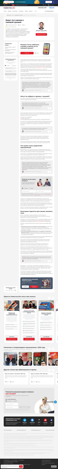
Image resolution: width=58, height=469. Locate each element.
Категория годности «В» (36, 430)
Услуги (5, 11)
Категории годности (8, 430)
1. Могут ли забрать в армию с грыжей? (10, 47)
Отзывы (26, 11)
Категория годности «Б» (21, 430)
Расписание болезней (50, 430)
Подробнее (25, 286)
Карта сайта (43, 464)
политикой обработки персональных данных (10, 78)
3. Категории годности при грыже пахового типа (10, 53)
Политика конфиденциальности (46, 460)
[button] (49, 298)
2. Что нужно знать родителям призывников (10, 50)
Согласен (20, 466)
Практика (9, 11)
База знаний (14, 11)
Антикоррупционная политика (46, 461)
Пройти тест (27, 53)
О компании (21, 11)
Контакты (30, 11)
